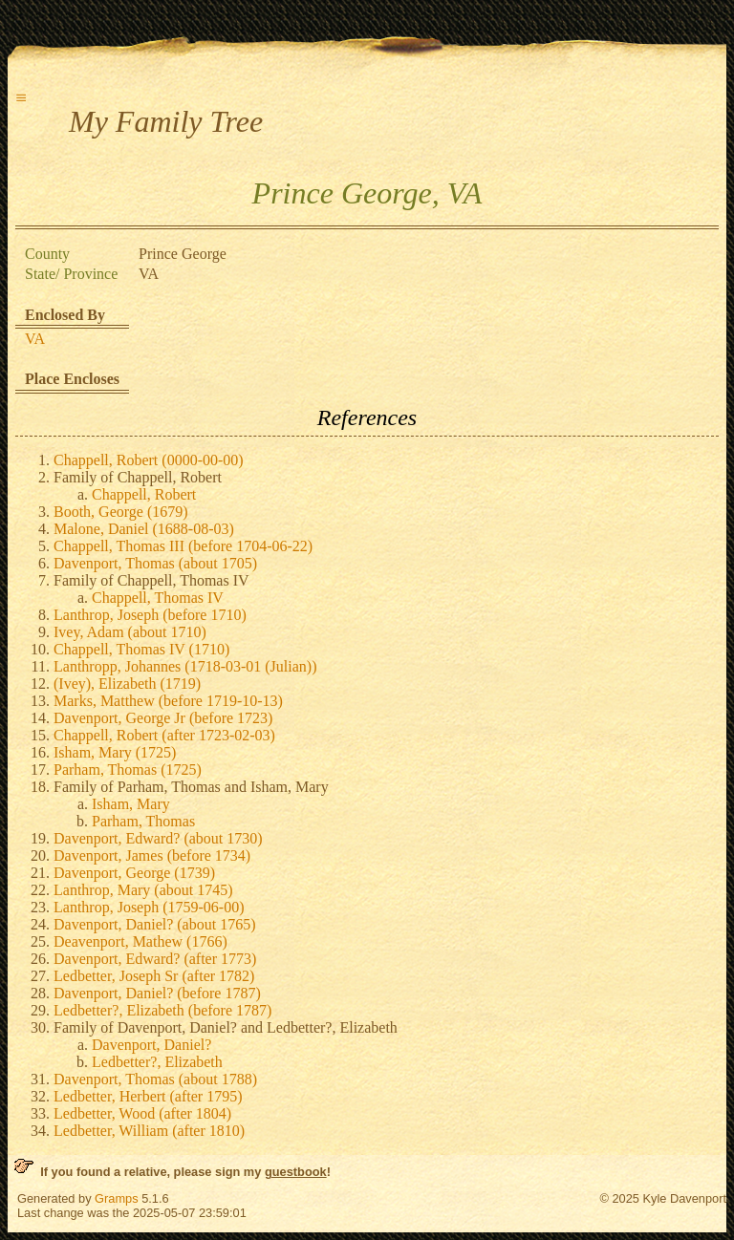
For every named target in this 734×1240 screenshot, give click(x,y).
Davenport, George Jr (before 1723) (163, 718)
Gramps (117, 1198)
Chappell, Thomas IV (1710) (141, 649)
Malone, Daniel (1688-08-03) (144, 529)
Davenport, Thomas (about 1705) (155, 563)
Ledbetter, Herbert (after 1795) (148, 1096)
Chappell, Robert (144, 494)
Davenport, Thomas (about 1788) (155, 1079)
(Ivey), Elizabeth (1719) (127, 683)
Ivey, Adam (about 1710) (130, 632)
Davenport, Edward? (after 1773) (155, 959)
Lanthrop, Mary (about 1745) (143, 890)
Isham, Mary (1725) (115, 752)
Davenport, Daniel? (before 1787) (157, 993)
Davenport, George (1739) (134, 873)
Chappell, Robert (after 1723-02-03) (164, 735)
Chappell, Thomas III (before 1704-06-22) (183, 546)
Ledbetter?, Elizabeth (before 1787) (162, 1010)
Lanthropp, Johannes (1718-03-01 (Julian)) (185, 666)
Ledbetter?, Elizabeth (157, 1062)
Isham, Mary (131, 804)
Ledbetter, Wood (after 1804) (142, 1113)
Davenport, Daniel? (151, 1045)
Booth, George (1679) (121, 511)
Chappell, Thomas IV (158, 597)
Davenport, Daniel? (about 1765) (154, 924)
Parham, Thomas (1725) (128, 769)
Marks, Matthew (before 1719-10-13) (168, 701)
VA (35, 339)
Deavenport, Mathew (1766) (140, 941)
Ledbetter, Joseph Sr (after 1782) (154, 976)
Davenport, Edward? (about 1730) (158, 838)
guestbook (296, 1172)
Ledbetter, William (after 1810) (149, 1130)
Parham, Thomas (143, 821)
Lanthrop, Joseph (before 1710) (150, 615)
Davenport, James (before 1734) (152, 855)
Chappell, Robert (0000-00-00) (149, 460)
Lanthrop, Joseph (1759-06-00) (149, 907)
